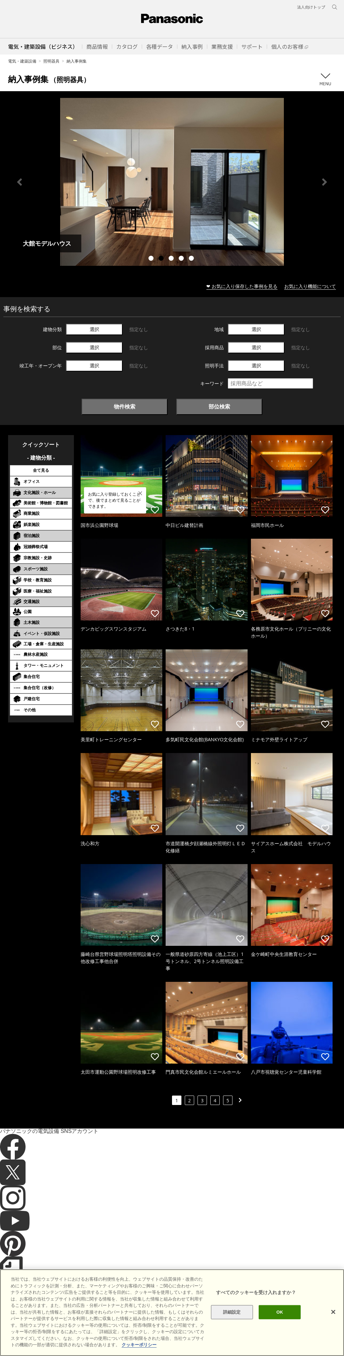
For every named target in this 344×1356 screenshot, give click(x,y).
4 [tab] (182, 259)
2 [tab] (162, 259)
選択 (94, 329)
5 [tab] (192, 259)
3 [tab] (172, 259)
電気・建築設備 (22, 61)
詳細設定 (232, 1312)
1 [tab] (151, 259)
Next (324, 182)
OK (279, 1312)
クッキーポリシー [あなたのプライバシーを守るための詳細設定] (139, 1344)
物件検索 (124, 406)
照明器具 (51, 61)
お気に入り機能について (310, 286)
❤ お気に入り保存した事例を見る (241, 286)
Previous (19, 182)
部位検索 (219, 406)
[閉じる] (333, 1312)
